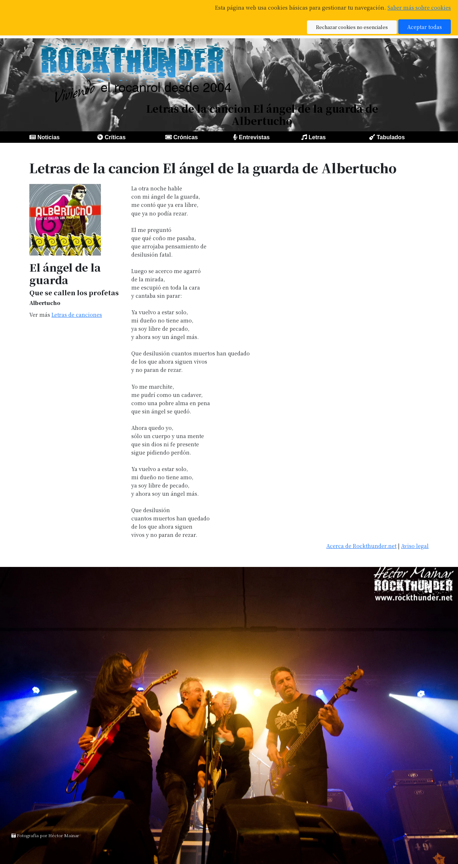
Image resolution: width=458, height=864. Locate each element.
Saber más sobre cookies (419, 7)
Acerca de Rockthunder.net (361, 545)
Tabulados (390, 137)
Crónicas (185, 137)
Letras (317, 137)
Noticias (48, 137)
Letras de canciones (77, 314)
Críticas (115, 137)
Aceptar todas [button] (424, 26)
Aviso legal (415, 545)
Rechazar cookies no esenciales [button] (352, 27)
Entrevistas (254, 137)
